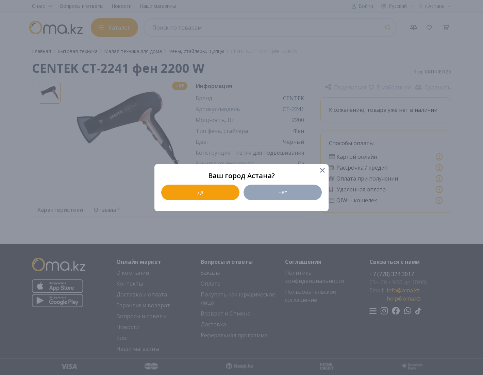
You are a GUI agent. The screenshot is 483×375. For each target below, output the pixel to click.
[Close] (322, 171)
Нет (282, 192)
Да (200, 192)
